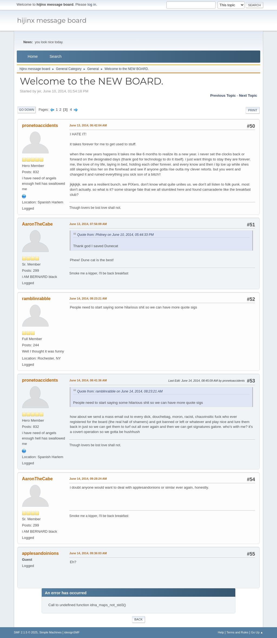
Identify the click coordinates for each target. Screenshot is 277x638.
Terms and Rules (237, 632)
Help (221, 632)
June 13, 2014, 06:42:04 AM (88, 125)
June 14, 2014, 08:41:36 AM (88, 380)
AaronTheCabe (37, 224)
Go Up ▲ (257, 632)
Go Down (26, 109)
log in (91, 4)
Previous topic (223, 95)
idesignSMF (72, 632)
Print (252, 110)
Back (138, 619)
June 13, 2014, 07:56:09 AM (88, 224)
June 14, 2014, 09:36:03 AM (88, 553)
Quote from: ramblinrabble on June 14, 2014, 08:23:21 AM (120, 391)
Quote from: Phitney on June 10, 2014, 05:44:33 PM (115, 235)
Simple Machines (50, 632)
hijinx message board (52, 20)
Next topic (248, 95)
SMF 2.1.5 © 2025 (26, 632)
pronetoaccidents (40, 125)
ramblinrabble (36, 298)
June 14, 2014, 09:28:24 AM (88, 478)
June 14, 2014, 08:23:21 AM (88, 298)
